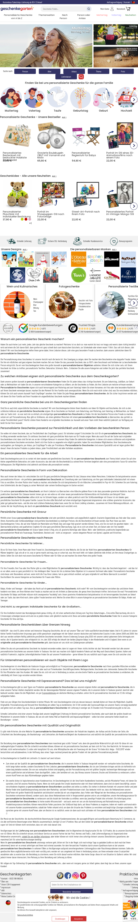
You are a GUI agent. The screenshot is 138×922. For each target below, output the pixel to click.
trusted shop (60, 875)
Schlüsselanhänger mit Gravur (100, 497)
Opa (21, 618)
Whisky (36, 307)
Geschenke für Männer (41, 555)
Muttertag (101, 15)
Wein (35, 298)
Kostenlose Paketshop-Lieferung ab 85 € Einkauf (22, 2)
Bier (35, 304)
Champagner (38, 301)
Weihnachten (12, 384)
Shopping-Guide (131, 896)
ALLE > (64, 117)
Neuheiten (130, 15)
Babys (123, 597)
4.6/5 (124, 917)
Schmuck (59, 368)
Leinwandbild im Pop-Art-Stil (102, 482)
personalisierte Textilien (35, 368)
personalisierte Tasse (116, 461)
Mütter (57, 576)
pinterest (83, 875)
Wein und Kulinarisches (22, 286)
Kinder (129, 597)
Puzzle (81, 309)
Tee (34, 310)
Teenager (4, 600)
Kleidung (131, 310)
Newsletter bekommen (72, 891)
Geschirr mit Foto (86, 300)
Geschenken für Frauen (41, 576)
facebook (67, 875)
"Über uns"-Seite (83, 630)
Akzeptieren (78, 918)
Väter (59, 555)
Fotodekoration (85, 306)
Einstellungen (60, 918)
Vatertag (116, 15)
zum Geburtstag (82, 411)
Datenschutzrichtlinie (25, 915)
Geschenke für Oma (8, 618)
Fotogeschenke (69, 286)
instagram (75, 875)
